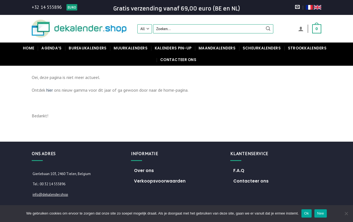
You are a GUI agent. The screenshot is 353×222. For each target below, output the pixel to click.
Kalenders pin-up (173, 48)
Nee (320, 213)
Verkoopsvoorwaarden (160, 181)
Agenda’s (51, 48)
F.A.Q (238, 170)
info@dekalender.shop (50, 194)
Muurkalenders (130, 48)
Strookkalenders (307, 48)
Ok (306, 213)
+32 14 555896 (47, 7)
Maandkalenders (217, 48)
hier (49, 90)
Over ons (144, 170)
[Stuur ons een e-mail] (297, 7)
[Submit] (268, 28)
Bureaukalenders (87, 48)
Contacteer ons (178, 59)
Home (28, 48)
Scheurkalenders (262, 48)
